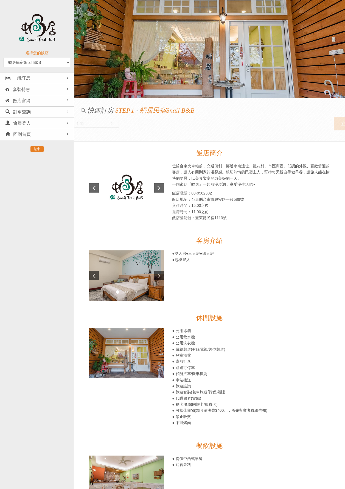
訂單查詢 (18, 112)
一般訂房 (17, 78)
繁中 (37, 149)
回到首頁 (18, 134)
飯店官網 (17, 100)
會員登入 (18, 123)
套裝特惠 (17, 89)
